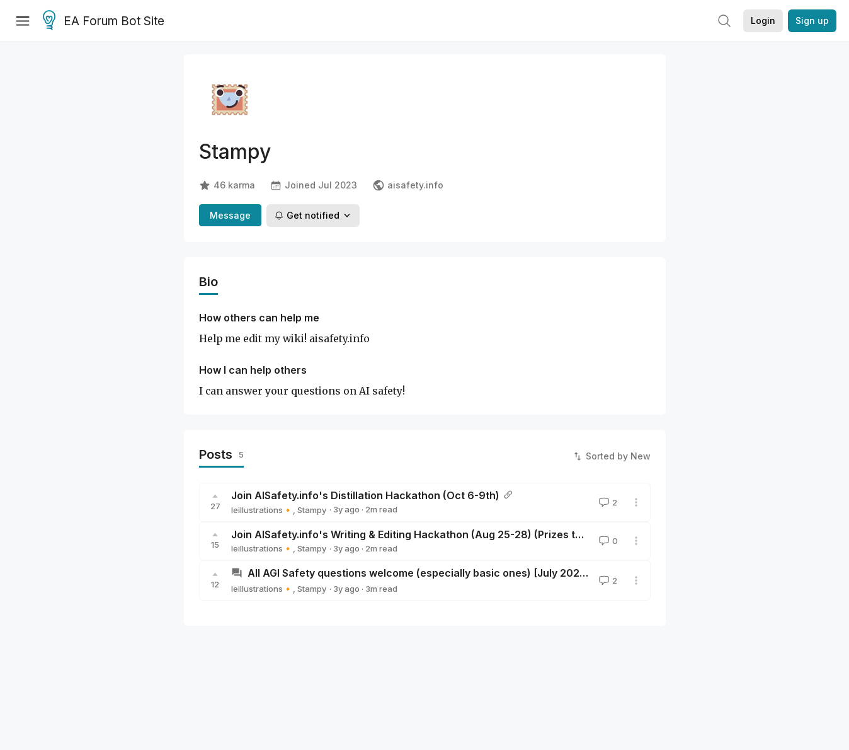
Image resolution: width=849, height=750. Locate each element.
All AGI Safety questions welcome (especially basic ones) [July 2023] (419, 573)
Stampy (311, 510)
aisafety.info (407, 185)
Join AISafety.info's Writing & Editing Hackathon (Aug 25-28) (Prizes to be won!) (429, 534)
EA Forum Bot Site (103, 21)
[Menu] (23, 21)
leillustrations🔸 (262, 510)
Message (230, 215)
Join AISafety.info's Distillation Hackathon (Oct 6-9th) (365, 495)
